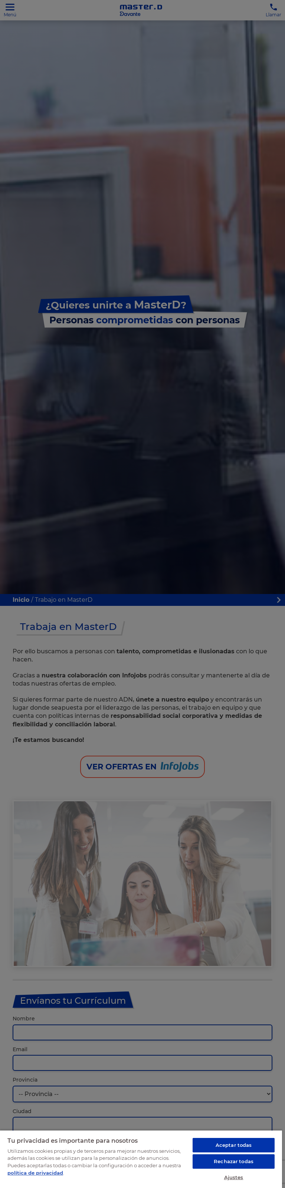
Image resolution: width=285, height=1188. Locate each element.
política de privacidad (35, 1173)
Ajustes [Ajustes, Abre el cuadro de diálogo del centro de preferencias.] (233, 1177)
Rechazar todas (233, 1161)
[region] (141, 1159)
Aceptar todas (234, 1145)
